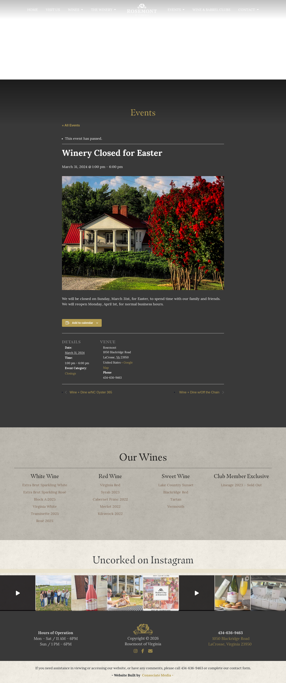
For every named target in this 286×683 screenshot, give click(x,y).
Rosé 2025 (44, 530)
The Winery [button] (102, 10)
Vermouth (175, 516)
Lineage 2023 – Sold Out (241, 494)
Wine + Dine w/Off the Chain (199, 393)
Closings (70, 374)
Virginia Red (110, 494)
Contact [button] (247, 10)
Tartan (175, 508)
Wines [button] (74, 10)
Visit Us (53, 10)
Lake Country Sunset (175, 494)
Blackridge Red (175, 501)
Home (32, 10)
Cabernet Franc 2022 (110, 508)
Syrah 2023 (110, 501)
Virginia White (45, 516)
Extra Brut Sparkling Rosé (44, 501)
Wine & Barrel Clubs (211, 10)
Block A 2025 (45, 508)
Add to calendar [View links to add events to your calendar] (82, 323)
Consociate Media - (157, 675)
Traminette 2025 (45, 523)
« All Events (71, 126)
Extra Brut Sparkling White (44, 494)
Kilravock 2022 (110, 523)
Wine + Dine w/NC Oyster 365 (90, 393)
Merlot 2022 (110, 516)
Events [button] (175, 10)
